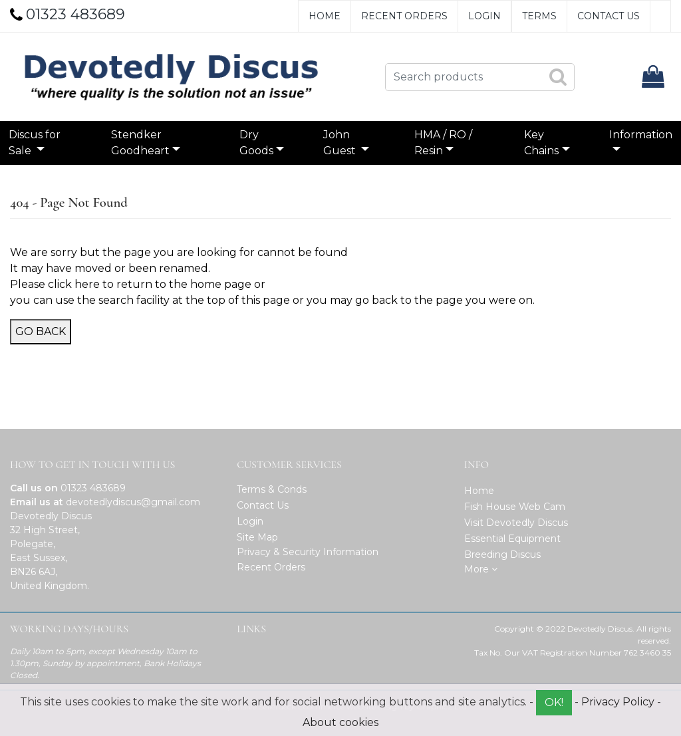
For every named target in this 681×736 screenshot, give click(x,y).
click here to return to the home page (149, 284)
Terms (539, 16)
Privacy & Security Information (307, 552)
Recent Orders (404, 16)
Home (324, 16)
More (480, 569)
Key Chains (536, 142)
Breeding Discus (502, 554)
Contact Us (608, 16)
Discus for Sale (41, 142)
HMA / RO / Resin (441, 142)
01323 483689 (93, 488)
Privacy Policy (617, 701)
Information (634, 134)
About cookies (340, 722)
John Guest (340, 142)
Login (484, 16)
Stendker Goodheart (145, 142)
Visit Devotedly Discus (516, 523)
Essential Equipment (512, 539)
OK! (554, 702)
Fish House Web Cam (514, 507)
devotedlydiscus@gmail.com (133, 502)
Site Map (257, 537)
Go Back (40, 331)
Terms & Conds (272, 489)
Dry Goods (258, 142)
